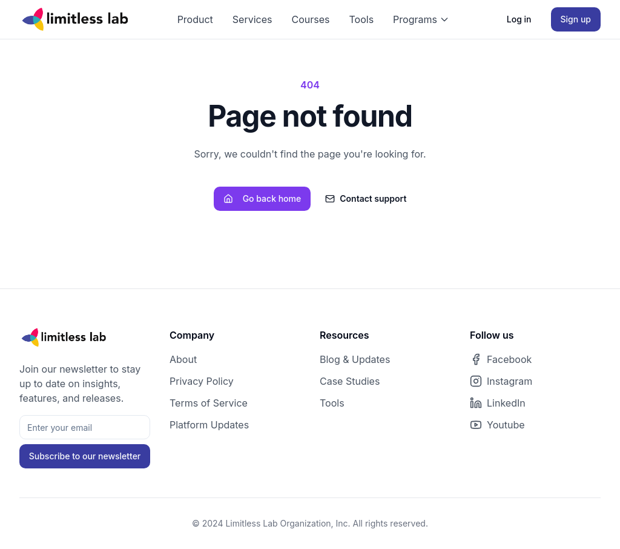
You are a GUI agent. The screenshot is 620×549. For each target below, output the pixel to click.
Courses (311, 19)
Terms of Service (209, 403)
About (183, 359)
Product (195, 19)
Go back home (262, 198)
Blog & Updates (355, 359)
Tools (361, 19)
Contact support (365, 198)
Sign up (576, 19)
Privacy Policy (202, 381)
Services (252, 19)
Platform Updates (209, 425)
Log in (519, 19)
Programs (421, 19)
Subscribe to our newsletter (85, 456)
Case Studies (350, 381)
